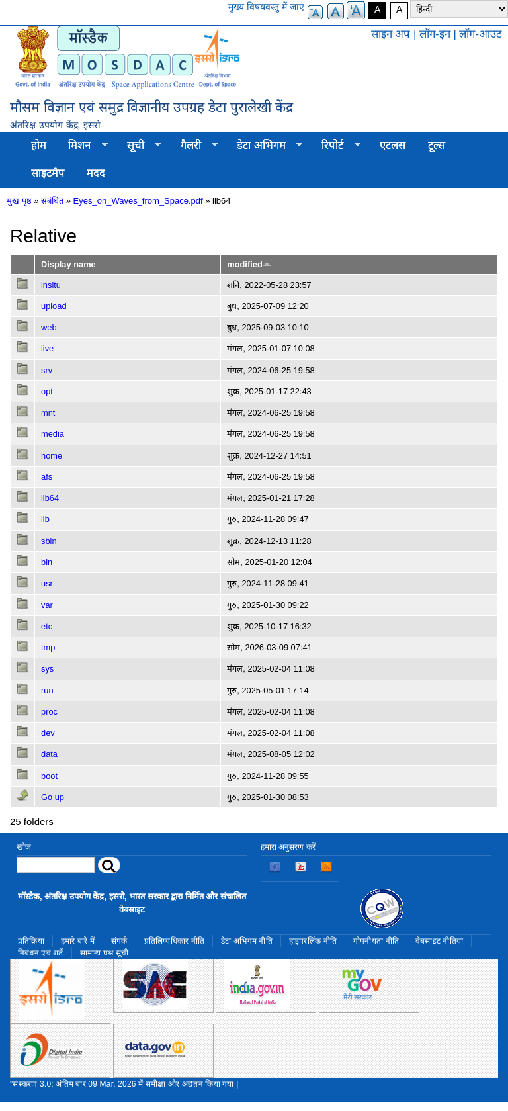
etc (46, 626)
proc (49, 712)
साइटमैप (48, 173)
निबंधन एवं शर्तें (41, 952)
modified (249, 264)
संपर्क (119, 941)
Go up (52, 797)
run (47, 690)
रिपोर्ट (335, 145)
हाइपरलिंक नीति (313, 941)
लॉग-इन (434, 34)
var (47, 605)
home (51, 456)
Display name (68, 264)
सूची (138, 145)
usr (47, 583)
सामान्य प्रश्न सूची (104, 952)
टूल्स (436, 145)
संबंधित (52, 201)
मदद (96, 173)
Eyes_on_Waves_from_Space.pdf (138, 201)
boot (49, 776)
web (49, 327)
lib (45, 519)
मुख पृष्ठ (19, 201)
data (49, 754)
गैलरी (193, 145)
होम (38, 145)
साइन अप (391, 34)
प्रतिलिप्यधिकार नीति (174, 941)
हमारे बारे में (78, 941)
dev (48, 733)
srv (46, 370)
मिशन (83, 145)
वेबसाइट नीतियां (439, 941)
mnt (48, 413)
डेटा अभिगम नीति (247, 941)
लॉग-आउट (480, 34)
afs (46, 477)
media (52, 434)
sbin (49, 541)
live (47, 348)
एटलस (392, 145)
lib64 (50, 498)
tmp (48, 647)
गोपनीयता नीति (376, 941)
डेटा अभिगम (264, 145)
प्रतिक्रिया (31, 941)
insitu (51, 285)
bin (46, 562)
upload (54, 306)
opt (47, 391)
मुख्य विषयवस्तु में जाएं (266, 6)
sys (47, 669)
